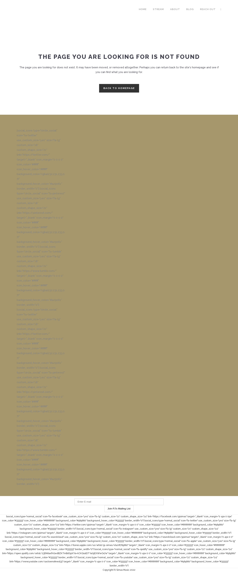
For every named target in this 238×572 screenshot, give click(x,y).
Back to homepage (119, 88)
